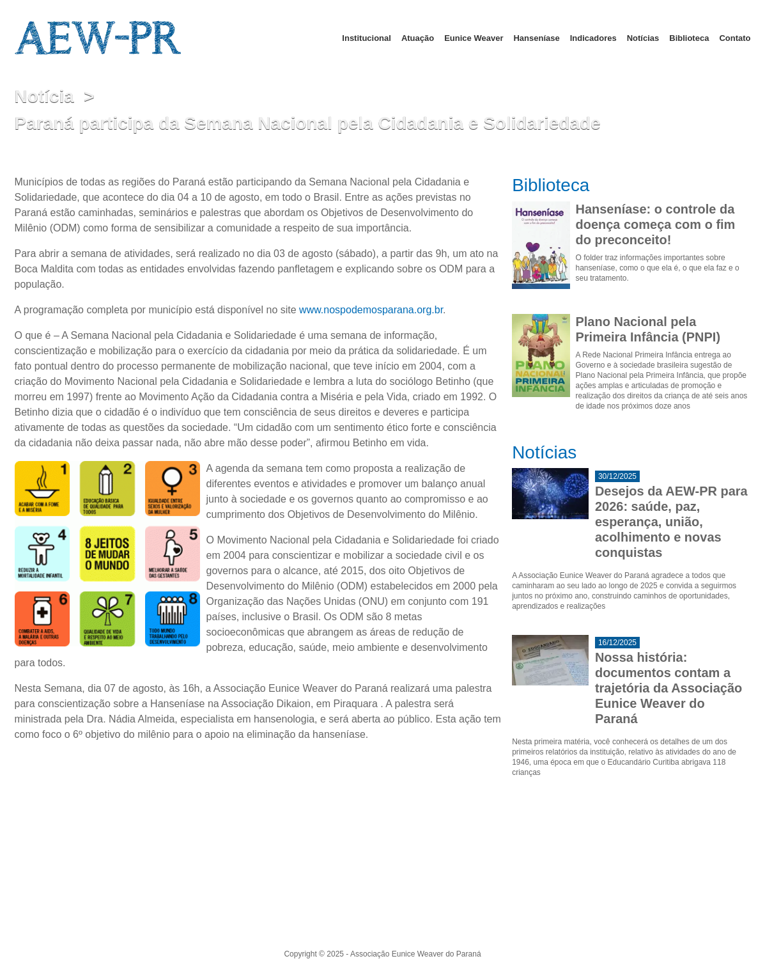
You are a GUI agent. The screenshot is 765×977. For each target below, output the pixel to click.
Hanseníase (536, 38)
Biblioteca (689, 38)
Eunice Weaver (473, 38)
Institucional (366, 38)
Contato (734, 38)
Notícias (643, 38)
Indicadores (593, 38)
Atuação (417, 38)
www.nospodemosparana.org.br (371, 309)
